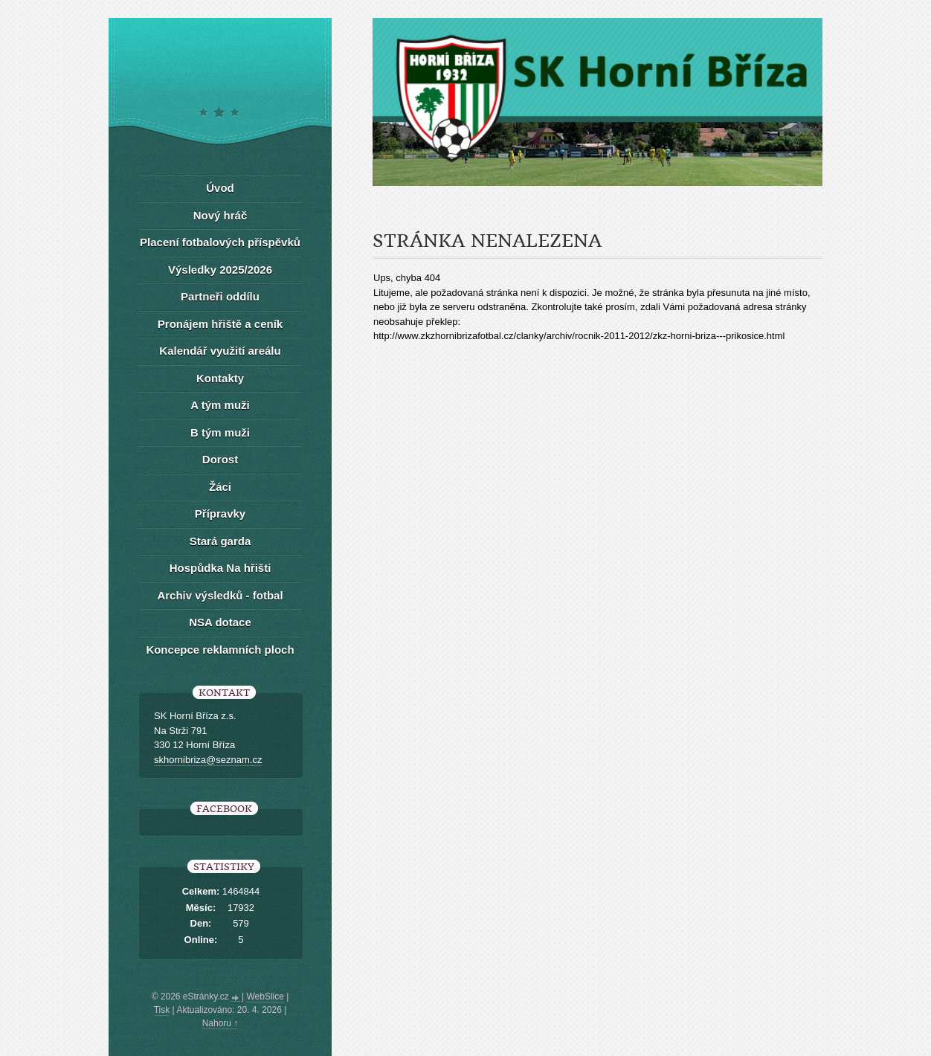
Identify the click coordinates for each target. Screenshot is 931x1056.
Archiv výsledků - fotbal (220, 595)
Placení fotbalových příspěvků (220, 242)
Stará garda (220, 541)
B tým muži (220, 432)
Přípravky (220, 513)
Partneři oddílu (220, 296)
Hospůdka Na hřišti (220, 567)
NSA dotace (220, 622)
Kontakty (220, 378)
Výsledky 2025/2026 (220, 269)
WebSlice (264, 996)
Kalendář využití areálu (219, 350)
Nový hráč (220, 215)
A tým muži (219, 405)
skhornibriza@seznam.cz (208, 759)
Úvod (220, 187)
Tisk (162, 1010)
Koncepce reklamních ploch (220, 649)
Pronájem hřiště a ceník (220, 324)
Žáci (220, 486)
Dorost (220, 459)
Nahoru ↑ (220, 1023)
